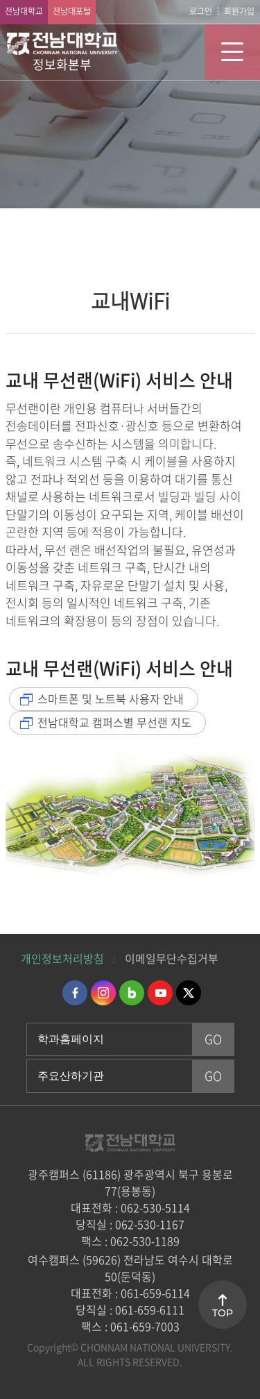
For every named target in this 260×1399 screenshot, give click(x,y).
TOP (222, 1313)
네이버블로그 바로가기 (131, 992)
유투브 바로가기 (160, 992)
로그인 (200, 11)
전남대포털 (72, 11)
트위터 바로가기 (188, 992)
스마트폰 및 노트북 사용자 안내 (110, 698)
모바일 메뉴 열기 (232, 52)
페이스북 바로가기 (74, 992)
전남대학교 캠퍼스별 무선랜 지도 (114, 722)
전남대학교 (24, 11)
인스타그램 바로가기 (103, 992)
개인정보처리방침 (62, 958)
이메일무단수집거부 (171, 958)
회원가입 (239, 11)
